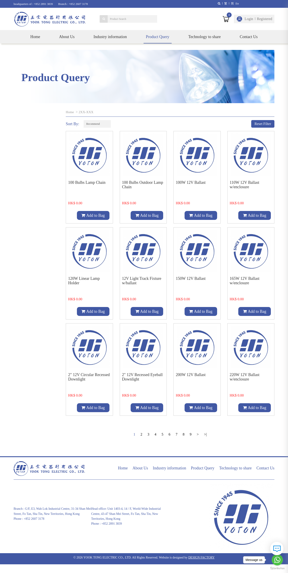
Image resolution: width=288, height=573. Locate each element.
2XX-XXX (87, 112)
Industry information (110, 37)
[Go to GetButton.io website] (277, 568)
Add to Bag (93, 215)
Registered (264, 19)
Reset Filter (263, 124)
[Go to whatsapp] (277, 559)
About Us (67, 37)
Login (249, 19)
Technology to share (204, 37)
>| (204, 443)
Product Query (157, 37)
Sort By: (72, 124)
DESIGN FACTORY (201, 566)
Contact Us (249, 37)
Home (35, 37)
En (237, 3)
